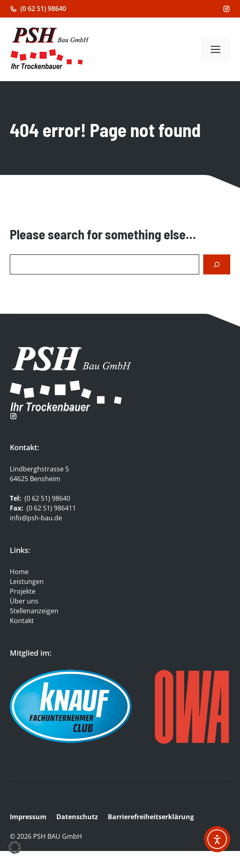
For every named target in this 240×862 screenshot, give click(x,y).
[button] (14, 847)
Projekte (23, 591)
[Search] (216, 264)
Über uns (24, 601)
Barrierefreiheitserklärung (152, 816)
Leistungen (27, 581)
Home (19, 571)
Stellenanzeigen (34, 610)
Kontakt (22, 620)
